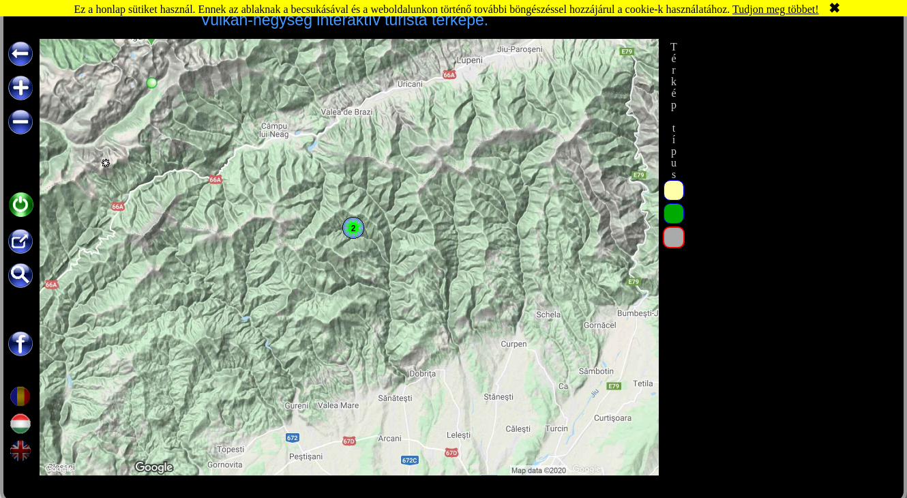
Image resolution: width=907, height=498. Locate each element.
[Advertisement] (789, 124)
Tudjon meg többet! (775, 9)
